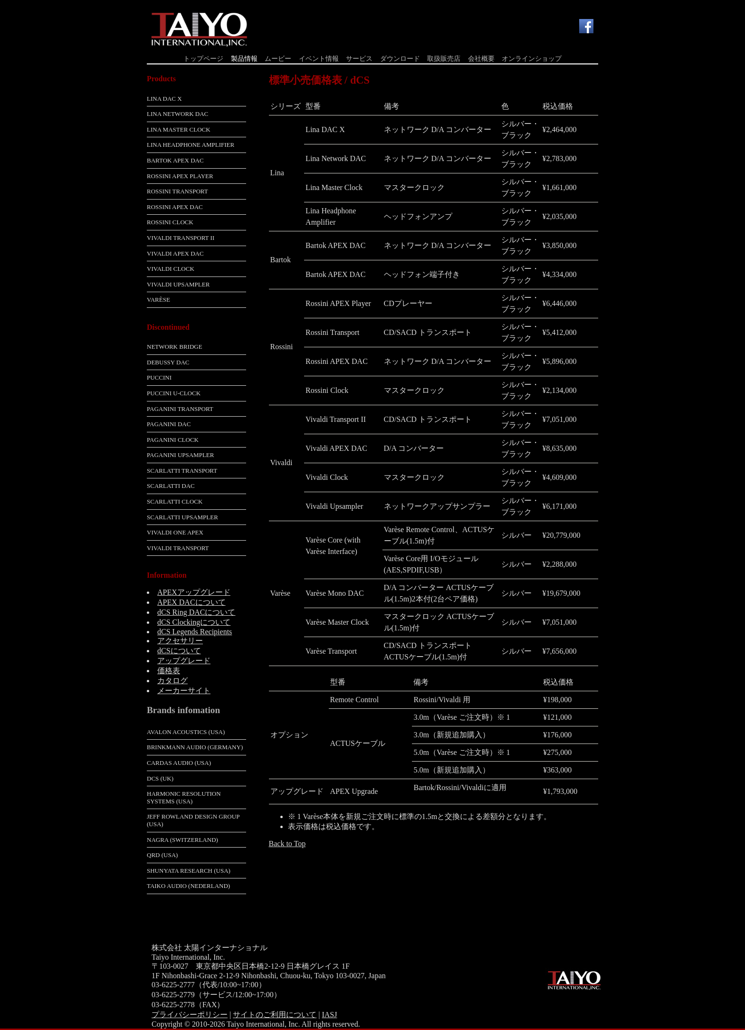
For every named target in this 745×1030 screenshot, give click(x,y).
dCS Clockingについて (193, 622)
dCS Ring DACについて (196, 612)
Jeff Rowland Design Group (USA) (193, 820)
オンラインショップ (532, 58)
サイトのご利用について (274, 1015)
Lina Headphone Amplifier (190, 144)
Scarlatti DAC (171, 485)
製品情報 (244, 58)
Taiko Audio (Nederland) (188, 885)
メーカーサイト (183, 691)
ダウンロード (400, 58)
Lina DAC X (164, 98)
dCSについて (179, 651)
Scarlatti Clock (174, 501)
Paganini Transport (180, 408)
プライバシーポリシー (190, 1015)
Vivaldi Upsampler (178, 284)
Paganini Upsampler (180, 454)
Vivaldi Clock (170, 268)
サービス (359, 58)
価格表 (168, 671)
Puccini (159, 377)
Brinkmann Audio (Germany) (195, 747)
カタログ (172, 681)
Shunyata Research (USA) (188, 870)
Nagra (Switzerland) (182, 839)
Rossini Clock (170, 222)
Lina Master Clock (178, 129)
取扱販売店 (443, 58)
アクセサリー (180, 641)
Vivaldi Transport (178, 548)
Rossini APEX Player (180, 176)
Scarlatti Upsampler (182, 517)
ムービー (278, 58)
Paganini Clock (173, 439)
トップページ (203, 58)
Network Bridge (174, 346)
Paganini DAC (169, 424)
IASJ (329, 1015)
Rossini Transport (177, 191)
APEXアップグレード (193, 592)
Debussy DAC (168, 362)
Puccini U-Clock (174, 393)
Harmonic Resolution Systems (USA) (184, 797)
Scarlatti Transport (182, 470)
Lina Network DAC (177, 113)
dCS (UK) (160, 778)
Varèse (158, 299)
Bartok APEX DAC (175, 160)
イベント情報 (319, 58)
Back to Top (287, 843)
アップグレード (183, 661)
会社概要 (481, 58)
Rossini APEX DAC (175, 206)
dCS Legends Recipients (194, 632)
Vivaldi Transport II (180, 237)
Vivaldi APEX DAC (175, 253)
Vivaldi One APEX (175, 532)
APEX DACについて (191, 602)
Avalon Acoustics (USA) (186, 731)
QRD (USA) (162, 854)
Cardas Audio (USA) (179, 762)
